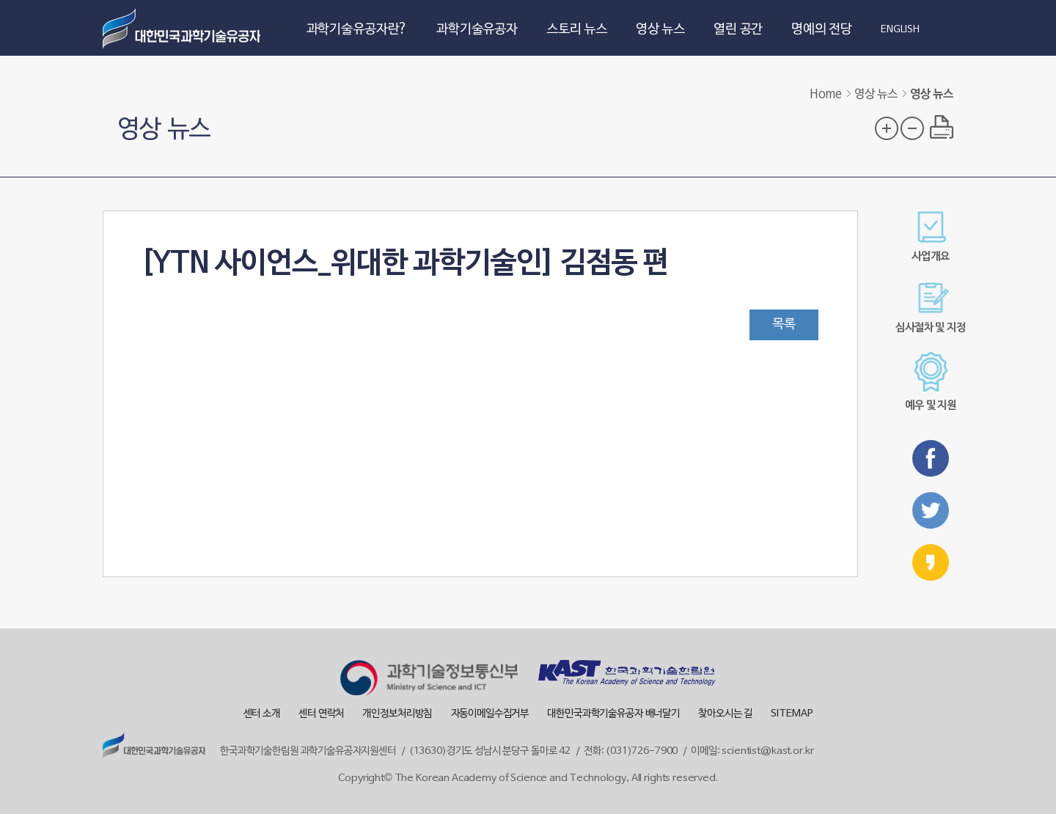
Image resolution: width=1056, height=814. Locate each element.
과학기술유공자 (477, 30)
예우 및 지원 (930, 381)
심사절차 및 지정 (930, 308)
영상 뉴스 (660, 30)
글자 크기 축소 (912, 128)
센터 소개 (261, 713)
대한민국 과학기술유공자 (183, 28)
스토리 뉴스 (576, 30)
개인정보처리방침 (397, 713)
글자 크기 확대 (886, 128)
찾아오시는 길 (725, 713)
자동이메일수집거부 (490, 713)
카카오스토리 (930, 562)
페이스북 (930, 458)
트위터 (930, 510)
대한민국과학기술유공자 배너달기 (613, 713)
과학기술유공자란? (357, 30)
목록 (784, 324)
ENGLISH (900, 30)
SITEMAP (792, 713)
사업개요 (930, 236)
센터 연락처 (321, 713)
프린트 (941, 127)
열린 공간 (738, 30)
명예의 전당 (821, 30)
